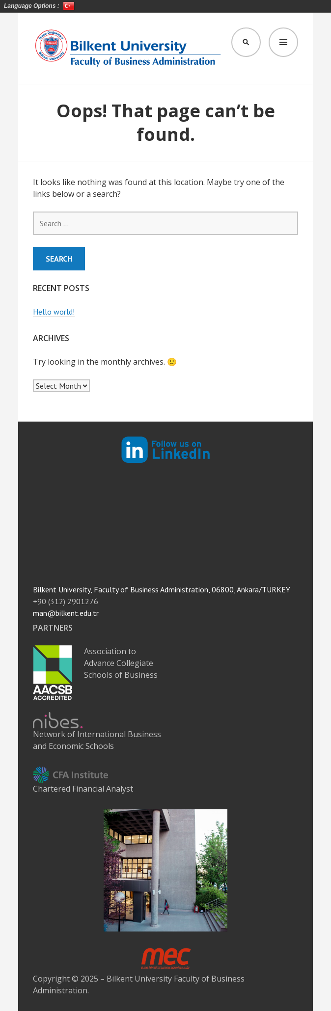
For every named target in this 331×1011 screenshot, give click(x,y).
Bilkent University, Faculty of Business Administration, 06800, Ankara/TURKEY (161, 589)
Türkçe (69, 6)
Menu (283, 42)
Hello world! (54, 312)
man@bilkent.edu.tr (66, 613)
